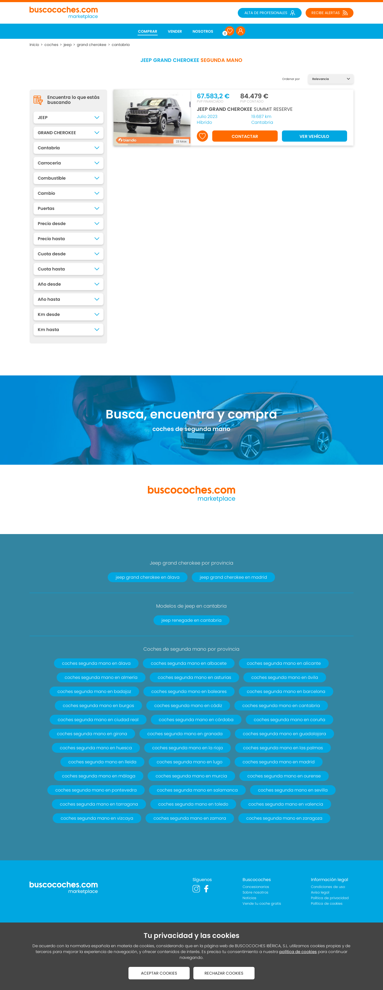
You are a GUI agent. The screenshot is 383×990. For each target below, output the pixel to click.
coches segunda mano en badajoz (94, 691)
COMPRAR (147, 31)
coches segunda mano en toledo (193, 804)
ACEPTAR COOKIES (159, 973)
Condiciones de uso (328, 886)
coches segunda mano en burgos (98, 706)
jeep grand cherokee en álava (148, 577)
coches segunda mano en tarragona (99, 804)
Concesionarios (256, 886)
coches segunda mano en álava (96, 663)
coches (51, 44)
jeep (68, 44)
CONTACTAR (245, 136)
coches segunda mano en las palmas (283, 748)
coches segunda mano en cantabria (281, 706)
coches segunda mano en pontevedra (96, 790)
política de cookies (298, 951)
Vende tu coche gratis (262, 903)
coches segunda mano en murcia (191, 776)
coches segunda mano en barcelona (286, 691)
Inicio (34, 44)
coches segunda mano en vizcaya (97, 818)
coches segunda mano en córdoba (196, 720)
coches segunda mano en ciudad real (98, 720)
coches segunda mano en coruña (289, 720)
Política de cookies (327, 903)
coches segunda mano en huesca (96, 748)
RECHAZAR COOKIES (224, 973)
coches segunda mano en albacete (189, 663)
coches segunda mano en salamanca (197, 790)
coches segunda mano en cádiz (188, 706)
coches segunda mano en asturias (194, 677)
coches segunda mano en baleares (189, 691)
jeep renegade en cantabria (191, 620)
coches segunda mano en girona (92, 734)
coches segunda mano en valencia (285, 804)
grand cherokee (91, 44)
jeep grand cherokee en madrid (233, 577)
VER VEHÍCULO (314, 136)
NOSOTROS (203, 31)
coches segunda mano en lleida (102, 762)
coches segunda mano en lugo (189, 762)
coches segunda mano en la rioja (187, 748)
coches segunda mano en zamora (189, 818)
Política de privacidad (330, 897)
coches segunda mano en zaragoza (284, 818)
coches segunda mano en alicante (284, 663)
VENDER (175, 31)
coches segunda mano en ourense (284, 776)
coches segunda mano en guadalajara (284, 734)
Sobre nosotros (255, 892)
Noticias (249, 897)
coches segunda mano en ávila (284, 677)
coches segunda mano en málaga (98, 776)
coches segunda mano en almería (101, 677)
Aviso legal (320, 892)
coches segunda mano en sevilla (293, 790)
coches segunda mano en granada (185, 734)
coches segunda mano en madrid (279, 762)
